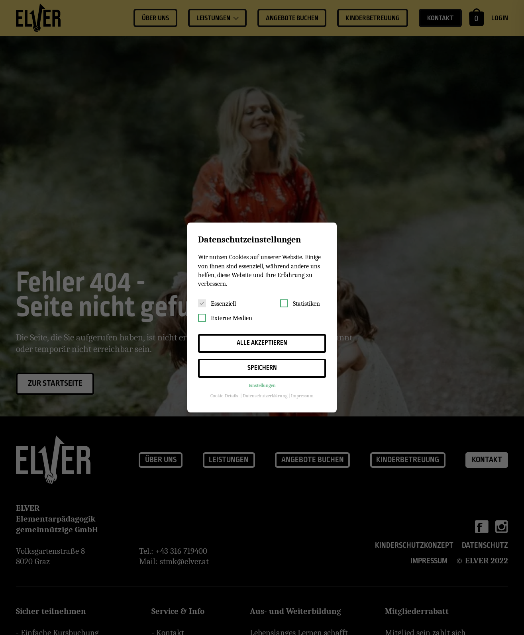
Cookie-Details (224, 396)
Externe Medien (225, 318)
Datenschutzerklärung (265, 396)
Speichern (262, 368)
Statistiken (300, 303)
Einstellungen (262, 385)
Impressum (302, 396)
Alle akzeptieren (262, 343)
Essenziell (217, 303)
